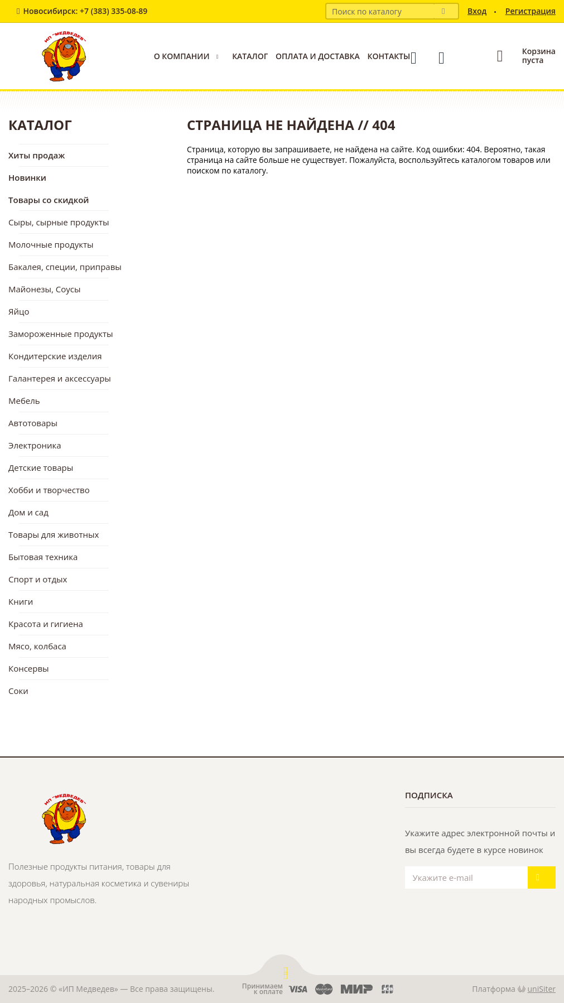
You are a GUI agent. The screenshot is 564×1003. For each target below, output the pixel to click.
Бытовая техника (43, 556)
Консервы (28, 668)
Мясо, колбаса (37, 646)
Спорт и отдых (37, 579)
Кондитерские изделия (55, 355)
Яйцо (18, 311)
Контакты (388, 56)
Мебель (24, 400)
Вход (476, 11)
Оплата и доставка (318, 56)
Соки (18, 690)
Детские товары (40, 467)
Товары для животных (53, 534)
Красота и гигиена (45, 623)
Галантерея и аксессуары (59, 378)
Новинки (27, 177)
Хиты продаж (36, 155)
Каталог (250, 56)
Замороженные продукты (60, 333)
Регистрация (530, 11)
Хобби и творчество (49, 489)
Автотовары (32, 422)
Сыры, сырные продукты (58, 222)
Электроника (34, 445)
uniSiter (542, 988)
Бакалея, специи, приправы (65, 266)
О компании (182, 56)
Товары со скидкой (48, 199)
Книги (20, 601)
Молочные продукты (51, 244)
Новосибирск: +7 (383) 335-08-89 (85, 11)
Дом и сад (28, 512)
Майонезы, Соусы (44, 289)
